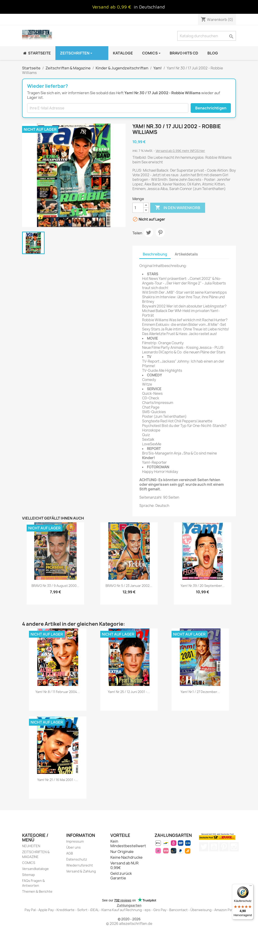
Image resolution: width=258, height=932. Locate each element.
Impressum (75, 841)
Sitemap (28, 874)
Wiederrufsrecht (79, 865)
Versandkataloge (35, 869)
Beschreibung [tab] (155, 254)
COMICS (28, 863)
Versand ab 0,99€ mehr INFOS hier (180, 151)
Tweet (148, 232)
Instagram (234, 846)
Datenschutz (76, 859)
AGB (69, 853)
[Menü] (250, 886)
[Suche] (206, 36)
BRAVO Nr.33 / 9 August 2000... (55, 585)
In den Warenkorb (177, 208)
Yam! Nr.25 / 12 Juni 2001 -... (129, 692)
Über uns (73, 847)
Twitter (203, 846)
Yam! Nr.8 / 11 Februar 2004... (57, 692)
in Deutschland (149, 6)
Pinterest (160, 232)
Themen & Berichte (37, 891)
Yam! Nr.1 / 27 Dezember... (200, 692)
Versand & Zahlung (81, 871)
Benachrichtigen (210, 108)
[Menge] (137, 208)
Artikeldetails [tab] (186, 254)
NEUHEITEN (31, 846)
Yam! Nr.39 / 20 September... (203, 585)
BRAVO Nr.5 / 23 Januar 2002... (129, 585)
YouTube (213, 846)
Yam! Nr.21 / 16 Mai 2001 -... (57, 780)
